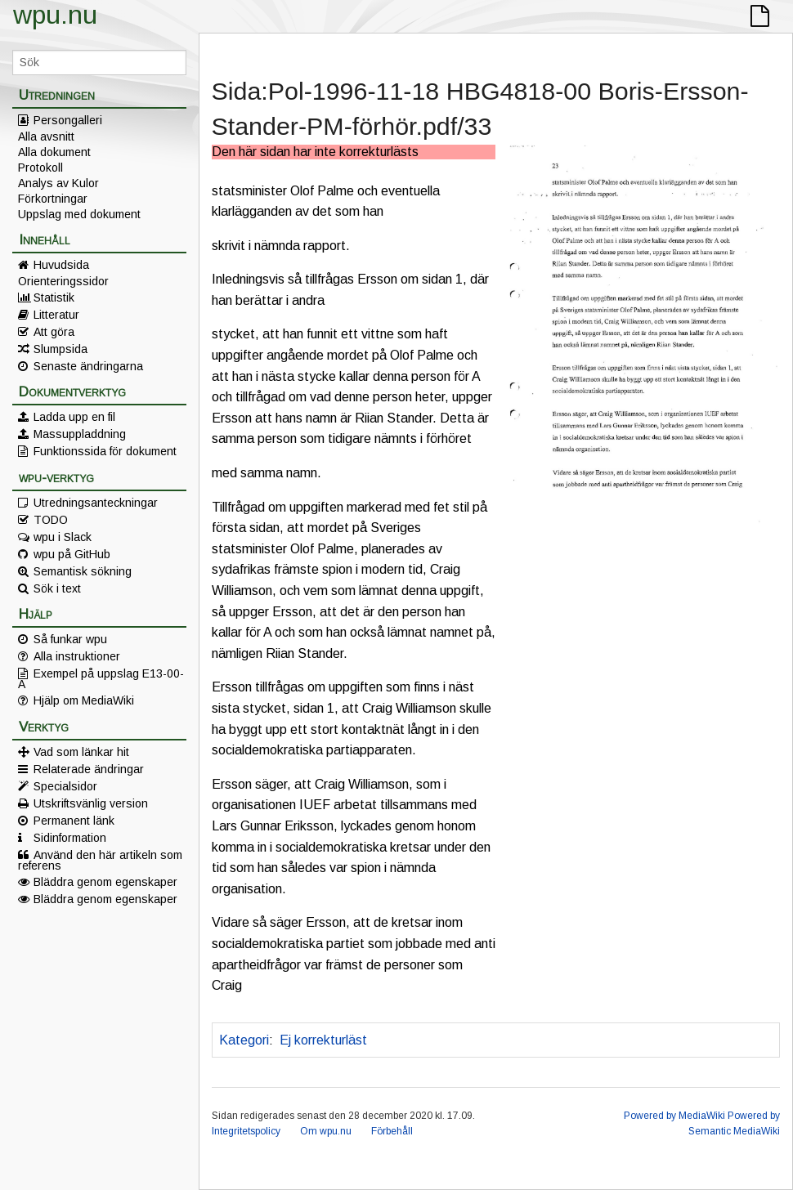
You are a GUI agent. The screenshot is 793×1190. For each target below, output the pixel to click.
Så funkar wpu (70, 639)
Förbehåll (392, 1131)
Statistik (54, 297)
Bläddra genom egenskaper (105, 882)
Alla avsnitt (46, 136)
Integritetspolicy (246, 1131)
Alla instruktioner (77, 656)
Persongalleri (68, 120)
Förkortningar (52, 199)
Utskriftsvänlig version (91, 803)
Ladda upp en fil (74, 417)
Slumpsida (60, 349)
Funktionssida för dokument (105, 451)
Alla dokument (54, 152)
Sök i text (57, 588)
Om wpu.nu (326, 1131)
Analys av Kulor (58, 183)
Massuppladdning (80, 434)
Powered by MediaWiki (674, 1115)
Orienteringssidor (63, 281)
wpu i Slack (63, 537)
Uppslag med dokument (79, 214)
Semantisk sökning (83, 571)
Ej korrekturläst (323, 1040)
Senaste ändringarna (88, 366)
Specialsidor (65, 786)
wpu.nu (55, 14)
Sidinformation (70, 837)
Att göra (54, 332)
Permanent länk (74, 820)
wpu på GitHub (72, 554)
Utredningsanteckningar (96, 502)
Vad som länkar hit (81, 752)
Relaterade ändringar (89, 769)
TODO (51, 520)
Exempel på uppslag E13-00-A (101, 678)
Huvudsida (61, 265)
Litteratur (56, 314)
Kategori (244, 1040)
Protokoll (40, 167)
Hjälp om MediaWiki (84, 700)
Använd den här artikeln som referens (100, 859)
